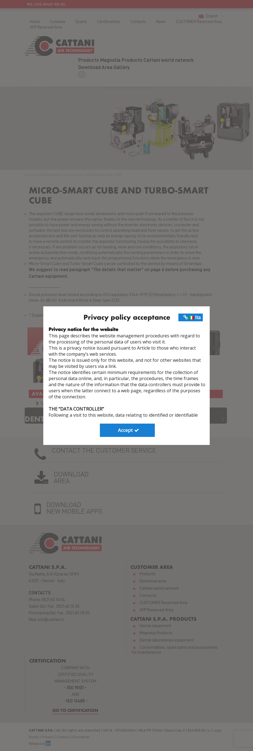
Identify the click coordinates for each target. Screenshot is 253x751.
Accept (129, 430)
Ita (192, 317)
